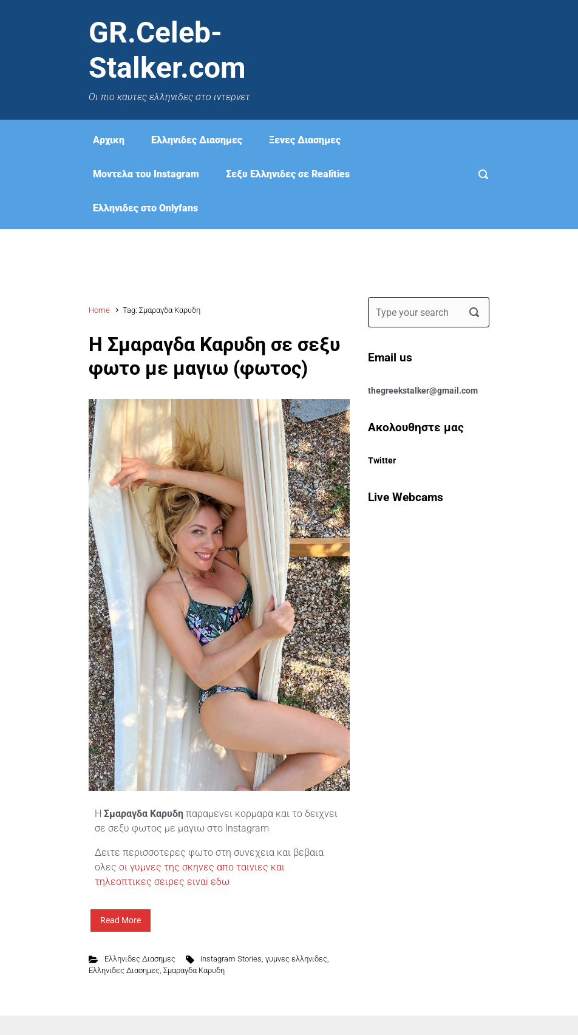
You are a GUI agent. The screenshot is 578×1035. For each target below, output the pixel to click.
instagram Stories (231, 958)
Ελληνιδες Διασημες (196, 140)
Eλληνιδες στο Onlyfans (145, 208)
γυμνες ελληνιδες (296, 958)
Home (99, 310)
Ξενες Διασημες (305, 140)
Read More (120, 920)
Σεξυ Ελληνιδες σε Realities (288, 174)
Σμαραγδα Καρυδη (194, 970)
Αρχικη (108, 140)
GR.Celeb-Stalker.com (167, 50)
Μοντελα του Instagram (146, 174)
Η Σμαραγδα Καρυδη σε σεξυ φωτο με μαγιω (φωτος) (214, 356)
